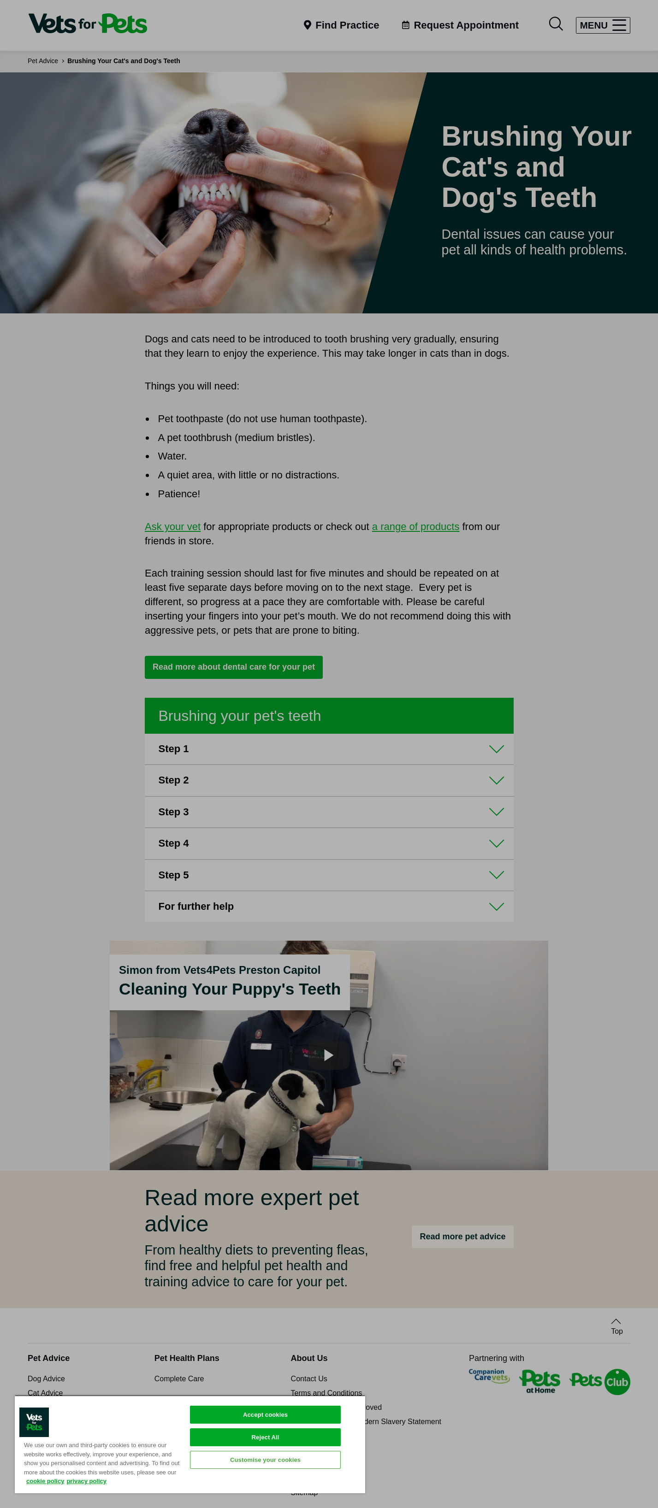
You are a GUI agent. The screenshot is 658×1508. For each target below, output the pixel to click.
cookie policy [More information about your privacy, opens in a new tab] (45, 1481)
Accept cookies (265, 1414)
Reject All (265, 1437)
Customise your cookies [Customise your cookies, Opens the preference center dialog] (265, 1459)
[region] (190, 1444)
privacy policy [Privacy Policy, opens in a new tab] (86, 1481)
